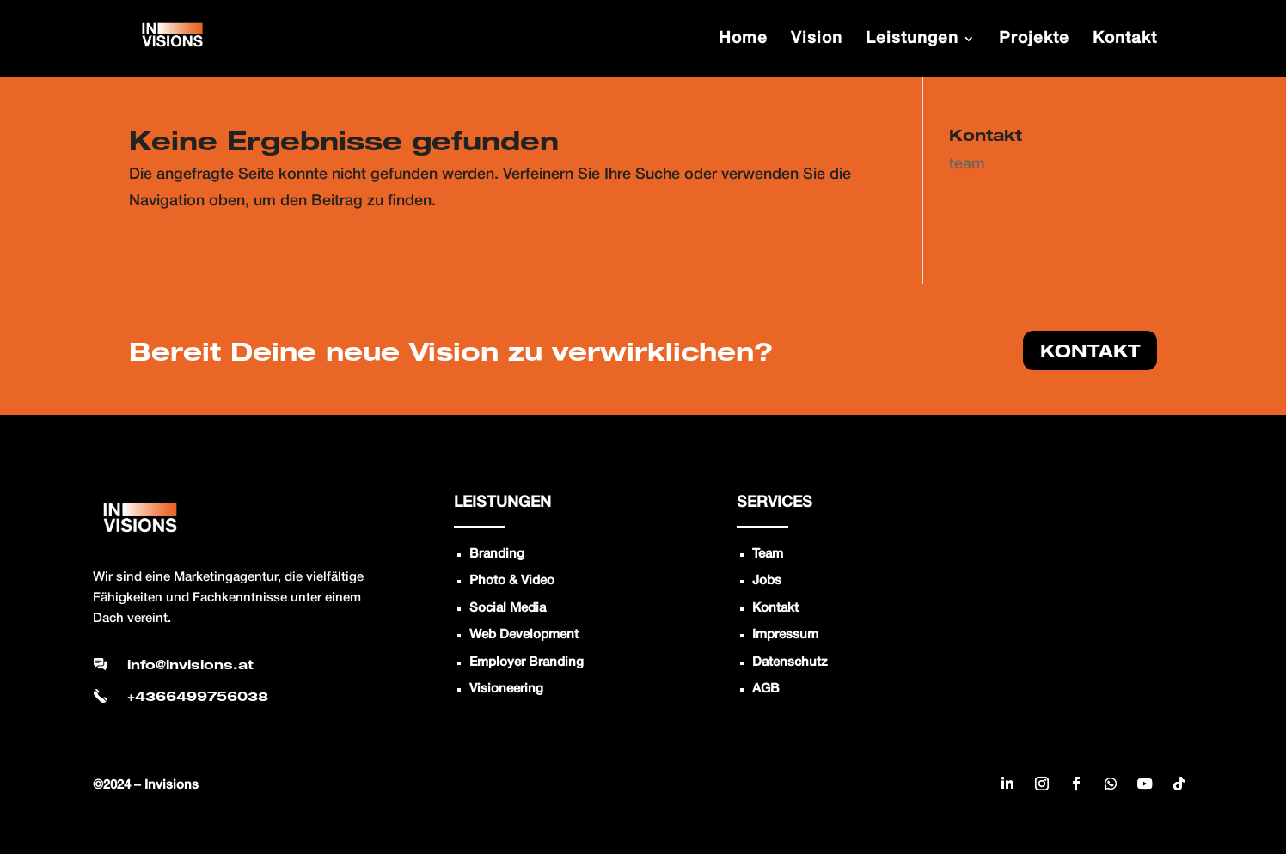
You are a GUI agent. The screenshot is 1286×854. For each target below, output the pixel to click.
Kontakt (775, 608)
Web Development (524, 635)
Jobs (766, 581)
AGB (766, 689)
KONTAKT (1090, 350)
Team (767, 554)
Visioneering (506, 689)
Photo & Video (511, 581)
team (967, 164)
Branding (496, 554)
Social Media (507, 608)
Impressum (785, 635)
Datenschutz (790, 662)
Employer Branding (526, 662)
